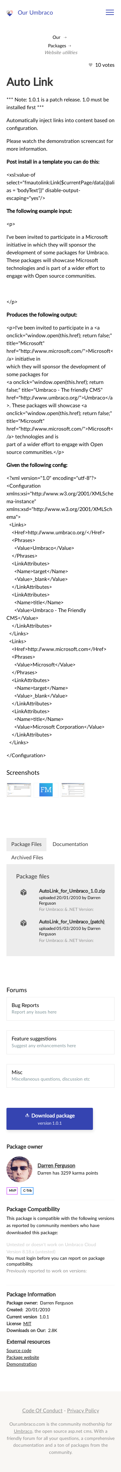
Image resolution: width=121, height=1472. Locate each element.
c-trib (27, 1190)
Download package (49, 1119)
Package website (22, 1357)
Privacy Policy (83, 1410)
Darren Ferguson (56, 1165)
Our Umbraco (35, 13)
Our (56, 37)
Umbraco (23, 1431)
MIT (27, 1323)
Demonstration (21, 1364)
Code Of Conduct (42, 1410)
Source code (18, 1350)
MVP (12, 1190)
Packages (57, 45)
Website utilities (60, 52)
